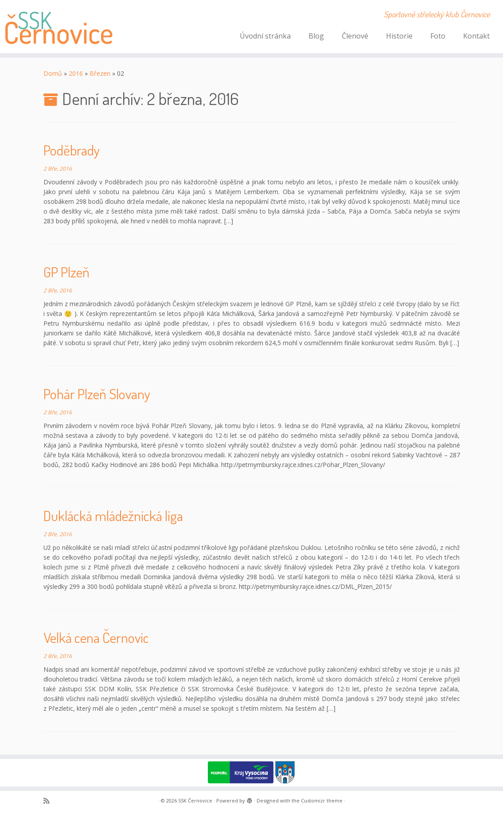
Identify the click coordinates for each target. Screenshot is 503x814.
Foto (437, 36)
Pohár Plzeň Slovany (96, 394)
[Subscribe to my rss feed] (49, 801)
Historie (399, 36)
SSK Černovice (195, 800)
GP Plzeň (66, 272)
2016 (76, 73)
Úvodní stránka (265, 36)
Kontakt (476, 36)
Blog (316, 36)
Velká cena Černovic (96, 637)
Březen (100, 73)
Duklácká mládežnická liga (113, 515)
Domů (52, 73)
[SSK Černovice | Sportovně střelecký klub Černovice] (59, 26)
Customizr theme (322, 800)
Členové (355, 36)
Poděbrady (71, 150)
